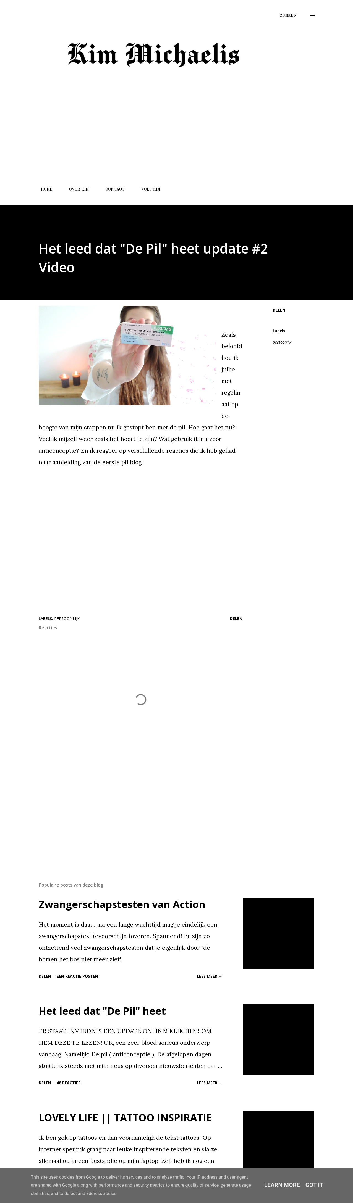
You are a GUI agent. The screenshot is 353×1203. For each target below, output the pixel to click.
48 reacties (68, 1082)
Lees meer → (209, 976)
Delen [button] (279, 310)
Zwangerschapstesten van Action (122, 904)
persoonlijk (282, 342)
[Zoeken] (288, 15)
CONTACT (111, 189)
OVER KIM (75, 189)
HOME (43, 189)
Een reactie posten (77, 976)
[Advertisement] (153, 141)
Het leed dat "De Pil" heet (102, 1011)
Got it (314, 1185)
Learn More (282, 1185)
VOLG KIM (147, 189)
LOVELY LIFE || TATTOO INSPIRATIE (125, 1117)
